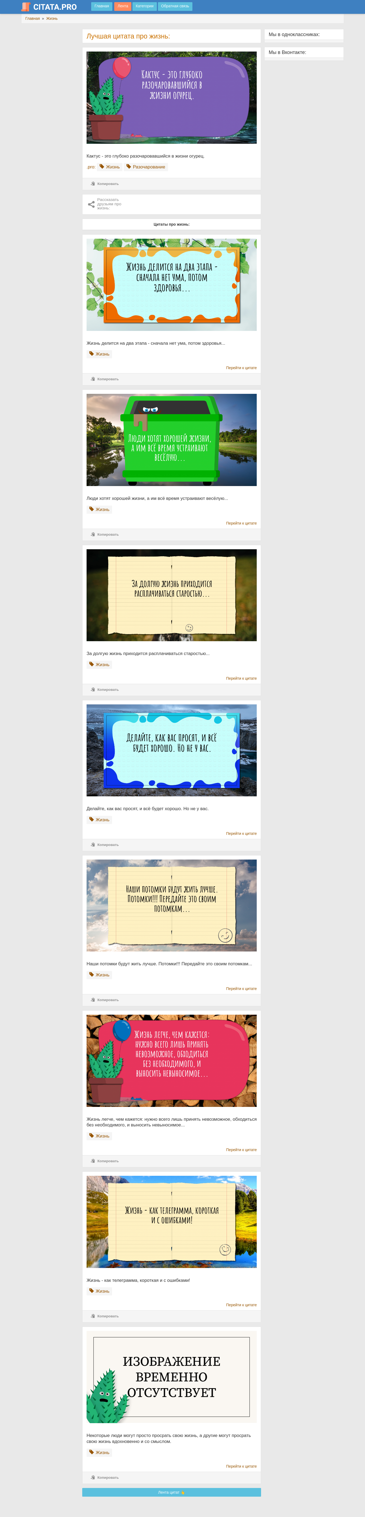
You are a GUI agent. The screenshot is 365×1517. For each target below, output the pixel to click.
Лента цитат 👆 (171, 1492)
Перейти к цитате (241, 368)
